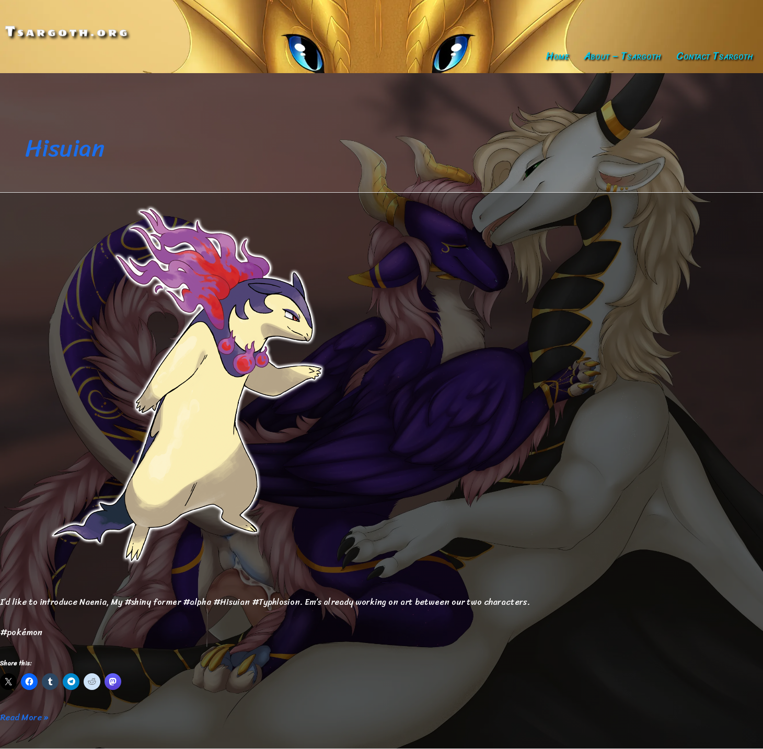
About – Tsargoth (622, 56)
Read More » (24, 717)
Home (557, 56)
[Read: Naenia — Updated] (200, 386)
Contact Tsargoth (714, 56)
